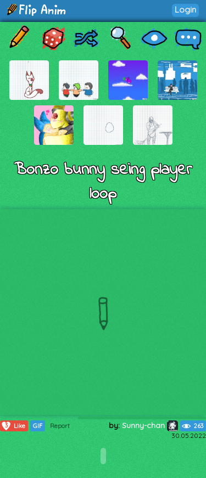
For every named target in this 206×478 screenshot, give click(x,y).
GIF (37, 426)
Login (185, 9)
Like (13, 425)
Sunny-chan (150, 425)
